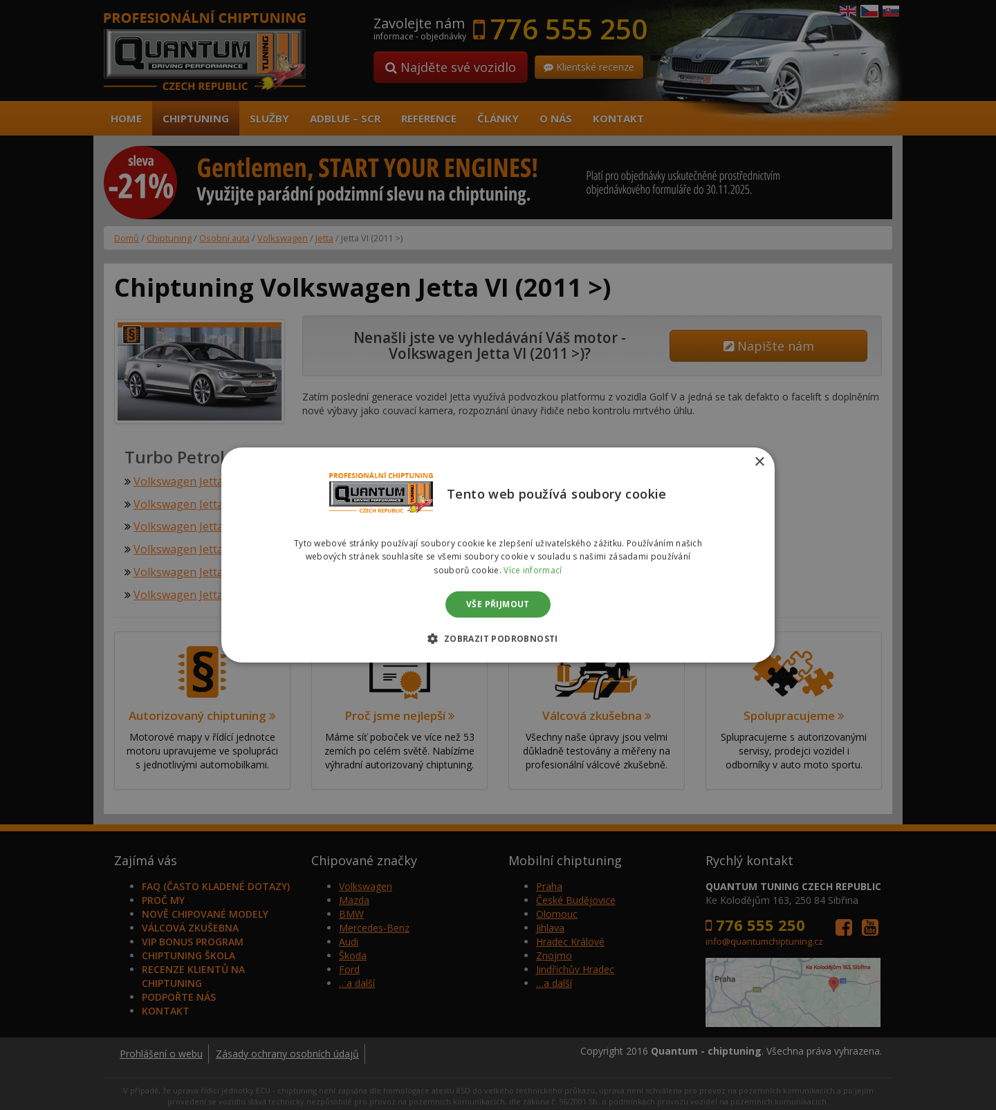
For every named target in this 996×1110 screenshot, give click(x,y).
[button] (497, 638)
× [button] (759, 462)
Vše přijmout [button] (498, 604)
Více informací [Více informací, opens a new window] (533, 570)
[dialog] (498, 555)
